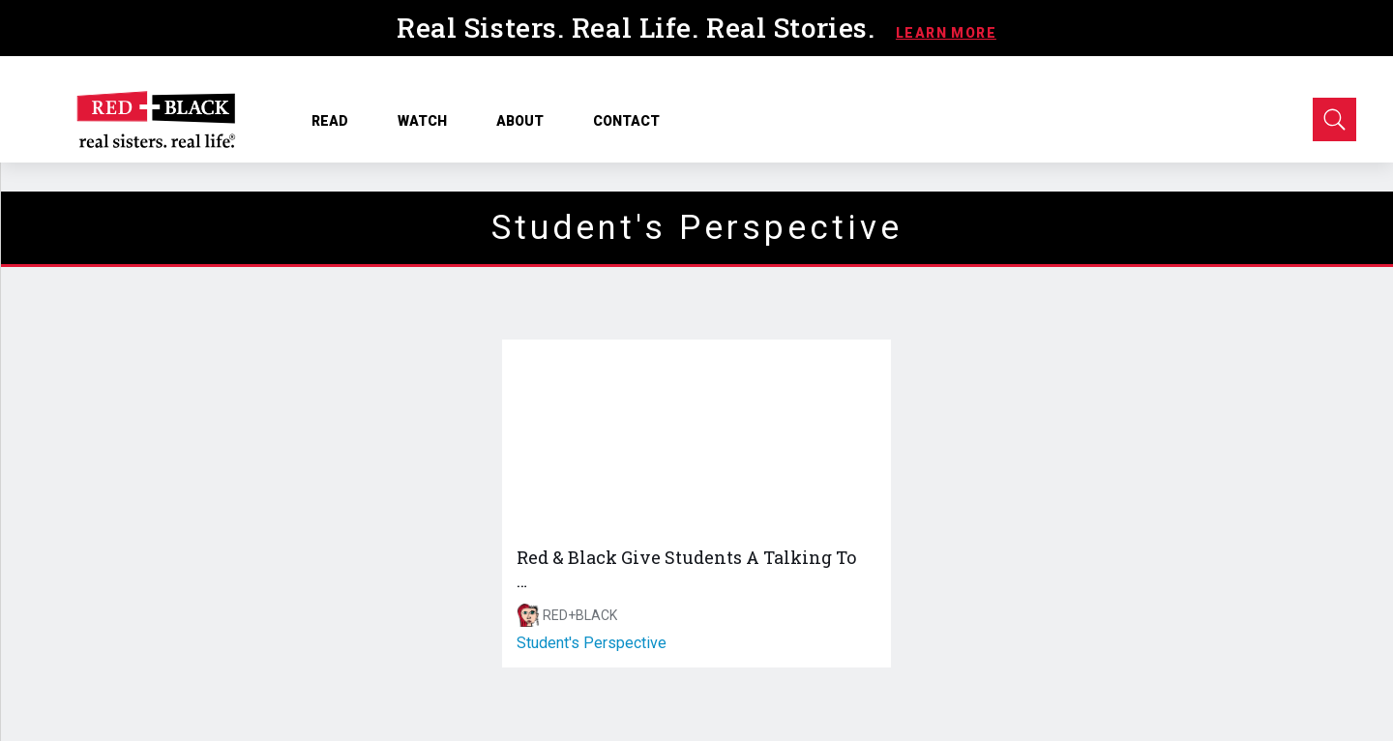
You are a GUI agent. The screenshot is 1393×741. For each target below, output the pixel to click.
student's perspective (592, 643)
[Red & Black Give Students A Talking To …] (696, 437)
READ (336, 121)
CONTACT (626, 121)
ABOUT (526, 121)
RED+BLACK (580, 615)
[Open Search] (1334, 119)
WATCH (429, 121)
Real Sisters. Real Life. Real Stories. (639, 27)
